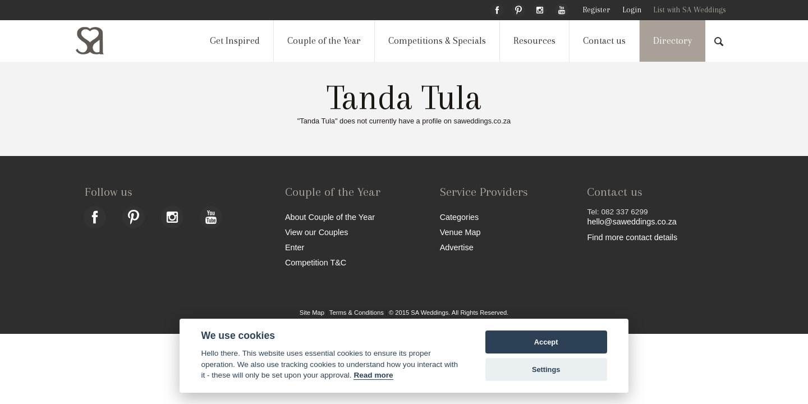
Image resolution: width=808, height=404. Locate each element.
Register (596, 10)
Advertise (457, 247)
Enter (294, 247)
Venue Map (460, 232)
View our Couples (316, 232)
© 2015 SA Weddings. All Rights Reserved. (448, 312)
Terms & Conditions (356, 312)
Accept (546, 342)
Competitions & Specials (437, 40)
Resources (534, 40)
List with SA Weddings (689, 10)
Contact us (604, 40)
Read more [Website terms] (373, 375)
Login (631, 10)
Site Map (312, 312)
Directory (672, 40)
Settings (546, 369)
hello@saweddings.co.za (631, 222)
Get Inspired (235, 40)
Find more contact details (632, 237)
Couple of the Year (324, 40)
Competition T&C (315, 262)
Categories (459, 217)
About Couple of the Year (330, 217)
